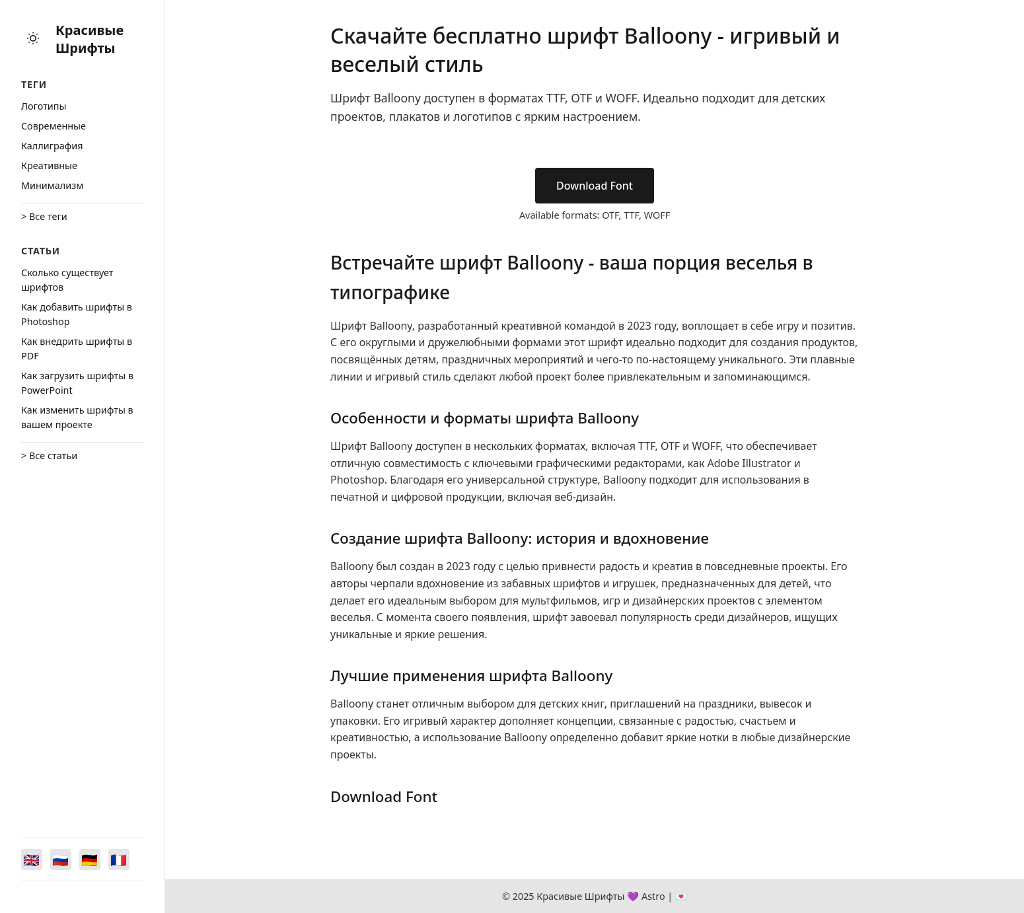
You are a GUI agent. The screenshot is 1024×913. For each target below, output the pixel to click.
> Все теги (44, 216)
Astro (653, 896)
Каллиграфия (52, 145)
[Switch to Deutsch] (89, 859)
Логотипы (43, 106)
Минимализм (52, 185)
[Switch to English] (31, 859)
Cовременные (53, 126)
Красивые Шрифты (89, 39)
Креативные (49, 165)
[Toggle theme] (33, 39)
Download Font (594, 185)
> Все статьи (49, 455)
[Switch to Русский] (60, 859)
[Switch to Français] (118, 859)
